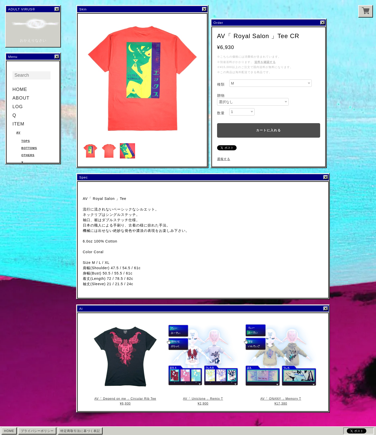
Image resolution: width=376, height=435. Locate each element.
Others (28, 155)
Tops (25, 140)
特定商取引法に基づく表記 (80, 431)
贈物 (221, 95)
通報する (223, 159)
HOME (19, 89)
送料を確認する (265, 61)
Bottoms (29, 148)
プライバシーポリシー (37, 431)
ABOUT (20, 98)
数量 (221, 113)
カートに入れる (268, 130)
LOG (17, 106)
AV (18, 132)
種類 (221, 84)
